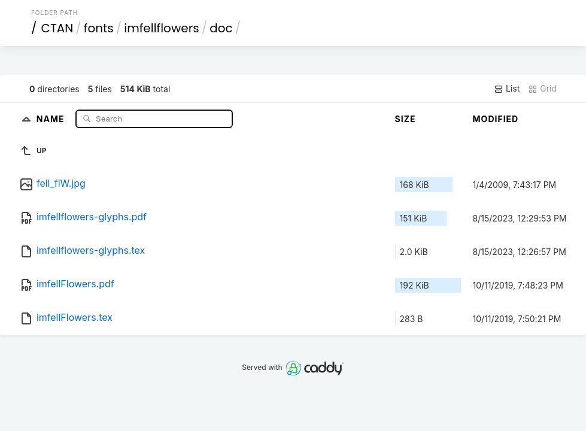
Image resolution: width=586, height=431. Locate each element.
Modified (496, 119)
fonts (99, 28)
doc (220, 28)
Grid (542, 88)
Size (405, 119)
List (507, 88)
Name (52, 118)
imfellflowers (161, 28)
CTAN (57, 28)
